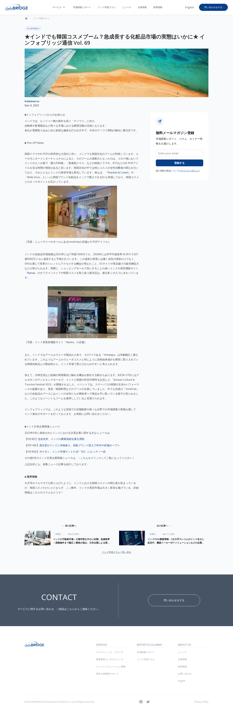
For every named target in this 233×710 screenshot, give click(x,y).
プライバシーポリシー (189, 170)
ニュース (126, 7)
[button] (59, 7)
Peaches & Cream (117, 172)
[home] (16, 7)
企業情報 (142, 7)
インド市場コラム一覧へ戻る (116, 552)
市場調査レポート (82, 7)
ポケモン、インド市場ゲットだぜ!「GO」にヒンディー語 (72, 451)
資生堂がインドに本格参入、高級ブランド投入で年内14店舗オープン (79, 445)
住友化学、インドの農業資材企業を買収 (61, 439)
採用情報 (157, 7)
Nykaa (31, 273)
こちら (84, 458)
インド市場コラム (107, 7)
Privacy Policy (201, 701)
